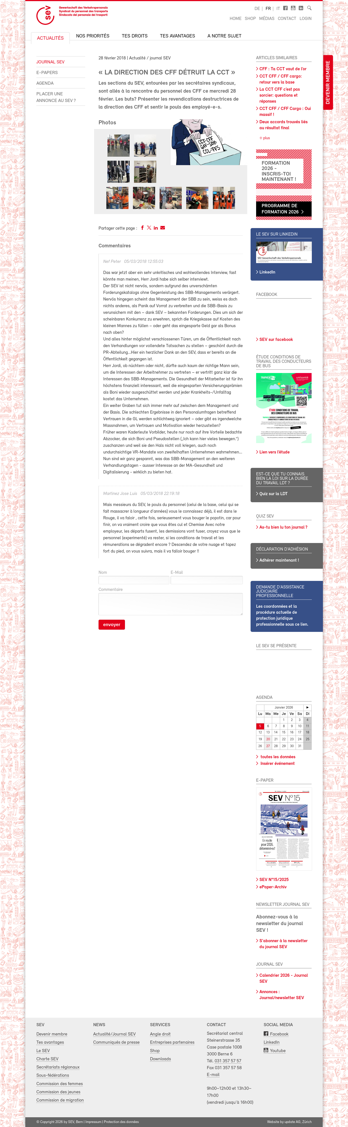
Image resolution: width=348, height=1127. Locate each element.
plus (266, 138)
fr (268, 9)
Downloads (160, 1059)
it (278, 9)
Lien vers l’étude (274, 452)
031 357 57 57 (228, 1061)
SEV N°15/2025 (274, 880)
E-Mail (177, 572)
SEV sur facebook (276, 340)
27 (268, 746)
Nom (103, 572)
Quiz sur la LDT (273, 494)
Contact (287, 19)
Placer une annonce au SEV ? (56, 97)
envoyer (111, 624)
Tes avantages (177, 36)
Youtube (278, 1051)
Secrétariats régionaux (57, 1067)
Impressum (93, 1122)
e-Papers (47, 72)
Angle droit (160, 1034)
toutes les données (277, 757)
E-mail (213, 1074)
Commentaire (111, 590)
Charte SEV (47, 1059)
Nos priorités (92, 36)
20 (268, 739)
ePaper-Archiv (273, 887)
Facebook (279, 1034)
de (257, 9)
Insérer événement (277, 763)
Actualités (50, 38)
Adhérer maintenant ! (279, 560)
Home (235, 19)
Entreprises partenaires (172, 1042)
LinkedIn (267, 272)
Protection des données (121, 1122)
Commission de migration (60, 1100)
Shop (250, 19)
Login (306, 19)
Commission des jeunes (58, 1092)
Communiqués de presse (116, 1042)
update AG (293, 1122)
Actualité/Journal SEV (114, 1034)
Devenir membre (328, 82)
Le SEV (43, 1051)
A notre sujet (224, 36)
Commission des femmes (59, 1084)
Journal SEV (50, 62)
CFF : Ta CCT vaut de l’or (282, 69)
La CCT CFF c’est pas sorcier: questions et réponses (279, 95)
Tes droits (135, 36)
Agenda (44, 83)
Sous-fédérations (52, 1075)
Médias (267, 19)
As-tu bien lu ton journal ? (283, 527)
